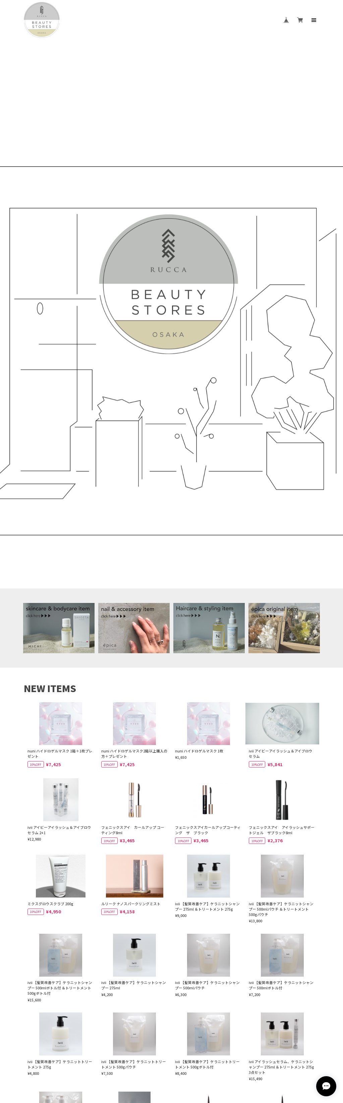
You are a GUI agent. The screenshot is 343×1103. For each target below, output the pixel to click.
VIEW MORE (171, 865)
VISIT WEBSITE (171, 967)
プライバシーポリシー (146, 1041)
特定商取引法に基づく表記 (194, 1041)
